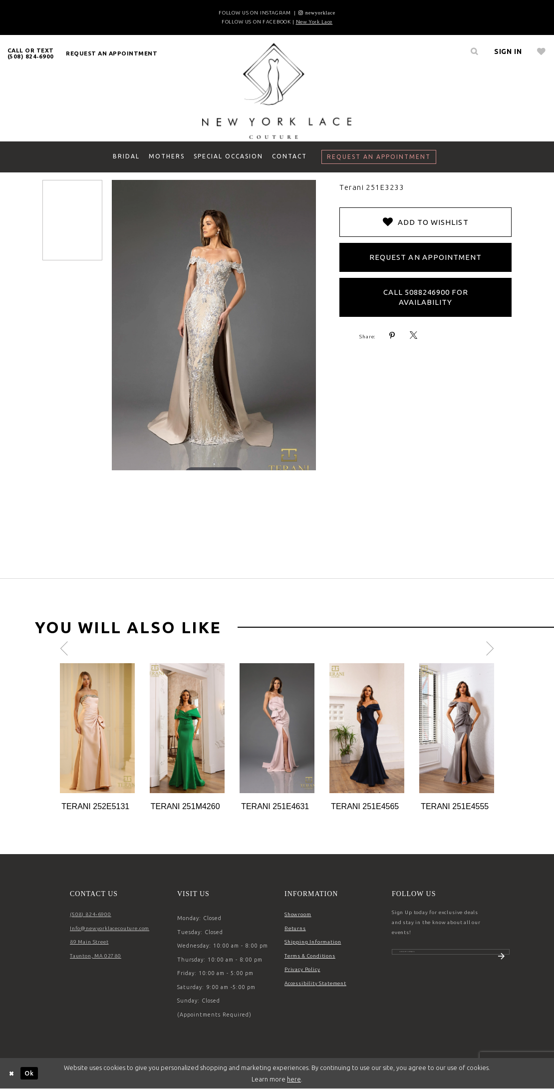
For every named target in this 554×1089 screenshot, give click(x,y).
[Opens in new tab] (316, 12)
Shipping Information (312, 942)
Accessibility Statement (315, 983)
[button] (508, 51)
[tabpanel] (97, 738)
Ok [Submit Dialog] (29, 1073)
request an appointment (111, 53)
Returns (295, 928)
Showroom (297, 914)
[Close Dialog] (12, 1073)
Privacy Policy (302, 969)
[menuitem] (30, 53)
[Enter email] (451, 957)
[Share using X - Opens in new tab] (414, 335)
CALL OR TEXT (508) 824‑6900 (30, 53)
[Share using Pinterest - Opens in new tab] (392, 335)
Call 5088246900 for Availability (425, 297)
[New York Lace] (277, 90)
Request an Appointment (425, 257)
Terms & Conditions (309, 956)
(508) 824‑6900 (90, 914)
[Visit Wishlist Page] (541, 51)
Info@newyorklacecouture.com (109, 928)
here (294, 1079)
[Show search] (475, 51)
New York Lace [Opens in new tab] (314, 21)
